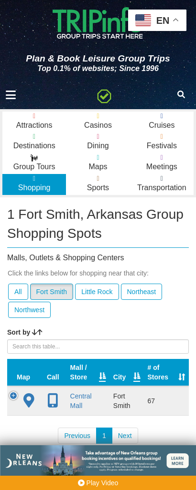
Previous (77, 435)
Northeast (141, 292)
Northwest (29, 310)
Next (125, 435)
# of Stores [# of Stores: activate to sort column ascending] (158, 372)
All (18, 292)
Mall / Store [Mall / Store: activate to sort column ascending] (78, 372)
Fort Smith (51, 292)
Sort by (25, 332)
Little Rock (96, 292)
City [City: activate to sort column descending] (119, 377)
